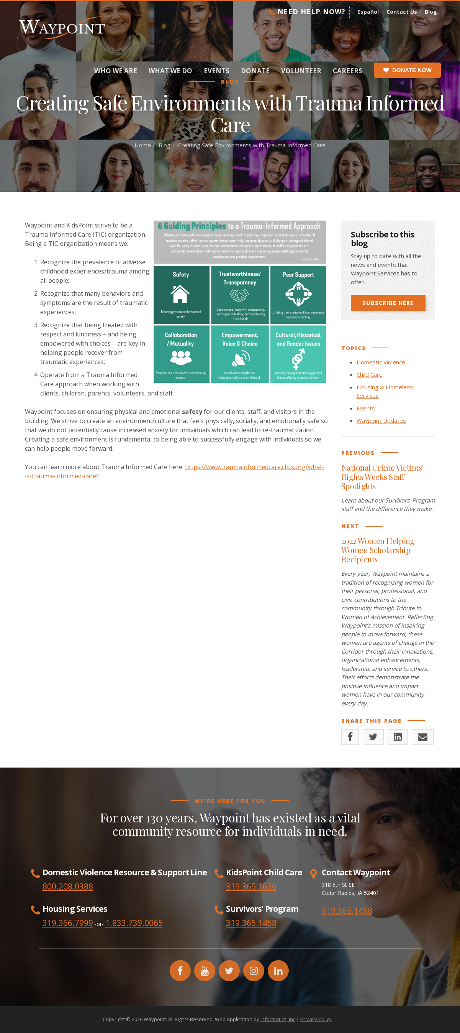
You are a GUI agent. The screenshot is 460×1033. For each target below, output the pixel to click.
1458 (267, 923)
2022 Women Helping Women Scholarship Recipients (377, 549)
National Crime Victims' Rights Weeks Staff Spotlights (382, 476)
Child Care (370, 374)
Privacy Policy (316, 1019)
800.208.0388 (68, 886)
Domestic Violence (381, 362)
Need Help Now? (307, 11)
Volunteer (301, 70)
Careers (347, 70)
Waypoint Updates (381, 420)
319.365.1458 (347, 910)
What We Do (170, 70)
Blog (431, 11)
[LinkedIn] (398, 737)
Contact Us (401, 11)
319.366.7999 (68, 923)
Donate (255, 70)
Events (216, 70)
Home (142, 145)
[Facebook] (350, 737)
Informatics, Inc (277, 1019)
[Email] (423, 737)
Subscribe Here (388, 302)
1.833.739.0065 (134, 923)
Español (368, 11)
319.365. (242, 923)
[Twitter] (373, 737)
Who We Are (115, 70)
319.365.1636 (251, 886)
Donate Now (407, 70)
